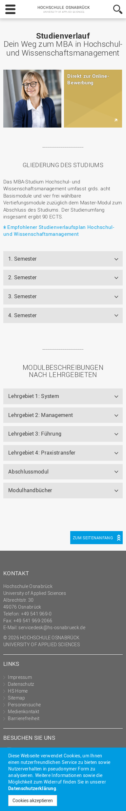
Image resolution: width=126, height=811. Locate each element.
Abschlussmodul (28, 471)
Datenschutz (21, 684)
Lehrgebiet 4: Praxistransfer (41, 452)
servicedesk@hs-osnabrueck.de (51, 627)
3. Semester (22, 296)
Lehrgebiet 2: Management (40, 415)
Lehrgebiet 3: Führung (34, 433)
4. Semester (22, 315)
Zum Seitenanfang (93, 537)
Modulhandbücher (30, 490)
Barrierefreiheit (23, 718)
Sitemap (16, 698)
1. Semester (22, 258)
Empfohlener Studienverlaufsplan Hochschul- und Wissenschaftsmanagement (58, 230)
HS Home (18, 691)
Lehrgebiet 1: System (33, 396)
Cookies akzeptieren (32, 800)
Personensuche (24, 704)
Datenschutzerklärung (32, 788)
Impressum (20, 677)
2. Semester (22, 277)
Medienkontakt (23, 711)
